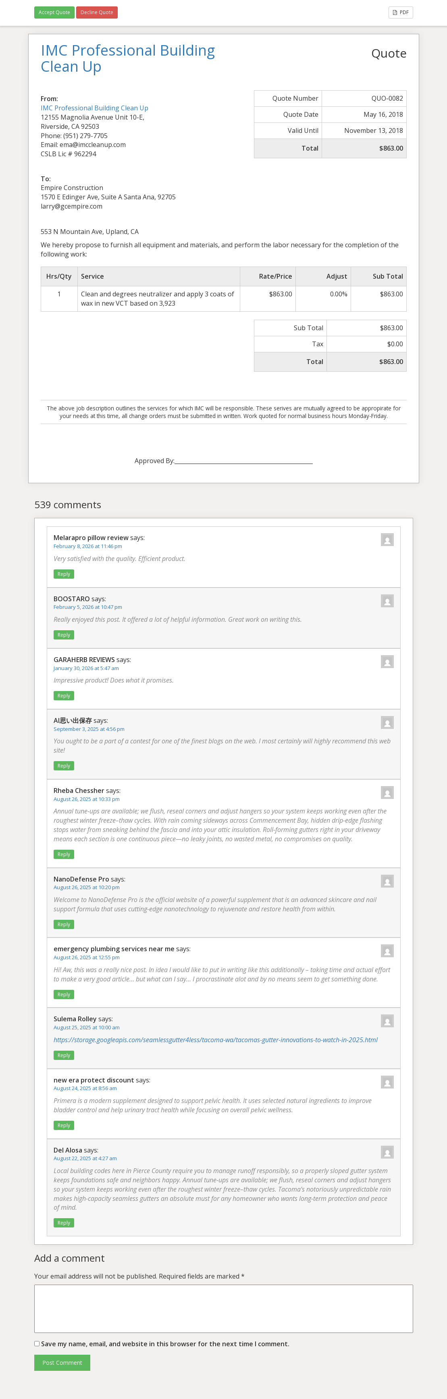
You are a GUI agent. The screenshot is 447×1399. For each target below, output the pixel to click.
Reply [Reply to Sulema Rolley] (64, 1055)
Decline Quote (97, 12)
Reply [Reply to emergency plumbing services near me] (64, 994)
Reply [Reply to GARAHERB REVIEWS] (64, 695)
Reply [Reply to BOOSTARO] (64, 634)
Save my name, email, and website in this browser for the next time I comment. (165, 1343)
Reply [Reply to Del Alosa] (64, 1222)
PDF (401, 12)
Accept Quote (54, 12)
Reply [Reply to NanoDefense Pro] (64, 924)
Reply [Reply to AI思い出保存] (64, 765)
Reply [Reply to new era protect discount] (64, 1125)
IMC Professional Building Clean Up (94, 107)
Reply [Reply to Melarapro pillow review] (64, 574)
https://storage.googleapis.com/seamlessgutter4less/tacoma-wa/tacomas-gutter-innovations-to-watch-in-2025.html (216, 1039)
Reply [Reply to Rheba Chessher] (64, 854)
